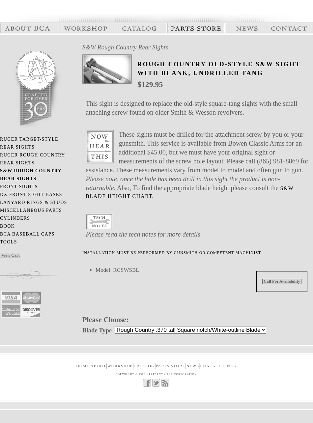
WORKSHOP (120, 366)
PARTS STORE (170, 366)
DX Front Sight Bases (31, 194)
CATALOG (144, 366)
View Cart (10, 255)
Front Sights (19, 186)
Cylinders (15, 218)
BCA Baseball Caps (27, 234)
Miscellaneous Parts (31, 210)
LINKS (229, 366)
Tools (8, 242)
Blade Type (97, 330)
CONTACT (210, 366)
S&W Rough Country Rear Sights (125, 47)
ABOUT (98, 366)
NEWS (192, 366)
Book (7, 226)
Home (82, 366)
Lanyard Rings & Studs (33, 202)
